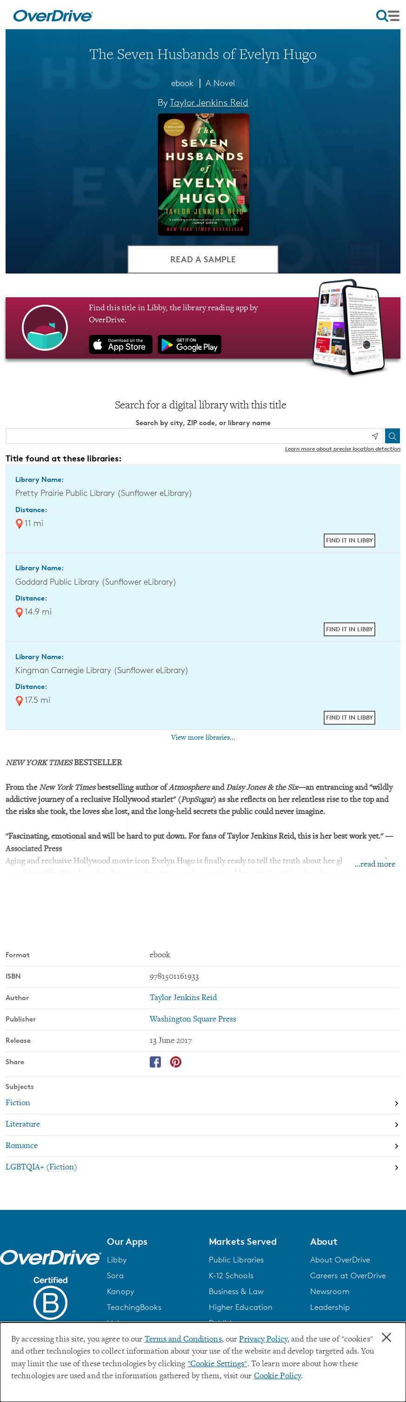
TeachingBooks (134, 1307)
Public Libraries (236, 1259)
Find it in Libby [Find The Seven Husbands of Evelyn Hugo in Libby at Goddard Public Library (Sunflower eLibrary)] (349, 629)
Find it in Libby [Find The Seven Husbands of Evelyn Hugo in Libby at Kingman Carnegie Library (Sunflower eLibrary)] (349, 717)
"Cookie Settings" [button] (217, 1364)
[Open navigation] (387, 16)
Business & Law (236, 1291)
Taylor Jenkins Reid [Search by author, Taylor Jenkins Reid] (209, 102)
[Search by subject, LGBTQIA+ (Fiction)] (203, 1167)
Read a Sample (203, 259)
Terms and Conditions (183, 1339)
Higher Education (241, 1307)
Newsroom (330, 1291)
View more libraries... (203, 737)
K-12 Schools (231, 1275)
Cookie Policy (277, 1376)
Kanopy (120, 1291)
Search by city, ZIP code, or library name (203, 422)
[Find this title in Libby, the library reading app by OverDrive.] (203, 328)
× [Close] (386, 1338)
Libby (116, 1259)
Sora (115, 1275)
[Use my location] (374, 436)
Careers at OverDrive (348, 1275)
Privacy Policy (263, 1339)
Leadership (330, 1307)
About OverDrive (340, 1259)
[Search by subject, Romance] (203, 1146)
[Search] (392, 435)
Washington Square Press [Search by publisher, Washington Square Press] (193, 1019)
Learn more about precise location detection (342, 448)
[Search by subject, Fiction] (203, 1103)
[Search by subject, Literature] (203, 1125)
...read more (375, 865)
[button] (152, 1241)
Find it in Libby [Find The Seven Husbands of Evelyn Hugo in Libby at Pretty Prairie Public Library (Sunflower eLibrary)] (349, 540)
